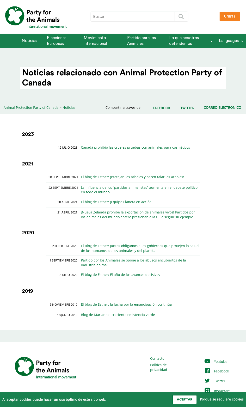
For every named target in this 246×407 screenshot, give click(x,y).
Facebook (216, 371)
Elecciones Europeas (57, 41)
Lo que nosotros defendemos (184, 41)
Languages (229, 41)
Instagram (217, 391)
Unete (229, 16)
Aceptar (184, 399)
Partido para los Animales (141, 41)
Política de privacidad (158, 367)
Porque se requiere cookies (222, 399)
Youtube (215, 361)
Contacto (157, 358)
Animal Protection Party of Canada (31, 107)
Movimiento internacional (95, 41)
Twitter (214, 381)
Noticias (29, 41)
